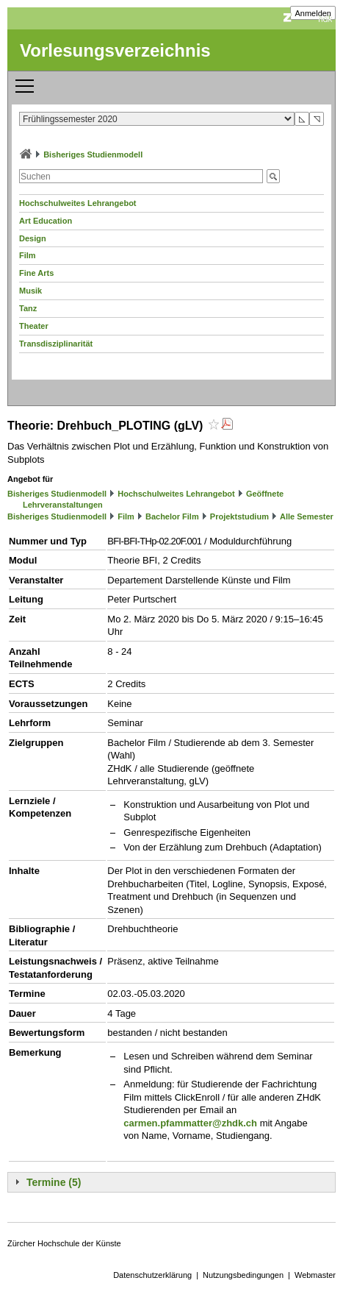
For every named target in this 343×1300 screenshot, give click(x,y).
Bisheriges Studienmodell (92, 154)
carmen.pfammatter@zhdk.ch (190, 1123)
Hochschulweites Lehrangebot (78, 203)
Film (27, 255)
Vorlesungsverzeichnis (115, 50)
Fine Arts (36, 273)
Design (32, 238)
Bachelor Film (172, 516)
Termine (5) (53, 1182)
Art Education (45, 220)
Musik (30, 290)
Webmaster (315, 1275)
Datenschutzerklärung (152, 1275)
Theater (33, 326)
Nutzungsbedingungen (243, 1275)
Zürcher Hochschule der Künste (64, 1243)
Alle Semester (306, 516)
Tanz (28, 308)
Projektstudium (239, 516)
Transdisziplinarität (56, 343)
